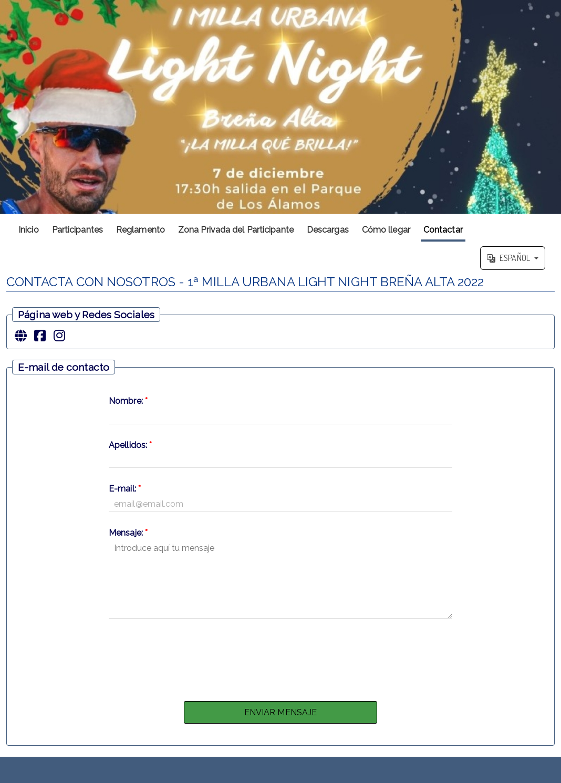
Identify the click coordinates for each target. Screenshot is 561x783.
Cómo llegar (386, 230)
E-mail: (125, 489)
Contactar (443, 230)
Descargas (328, 230)
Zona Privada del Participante (236, 230)
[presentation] (280, 656)
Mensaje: (128, 533)
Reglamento (140, 230)
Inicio (28, 230)
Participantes (77, 230)
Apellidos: (130, 445)
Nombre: (128, 401)
